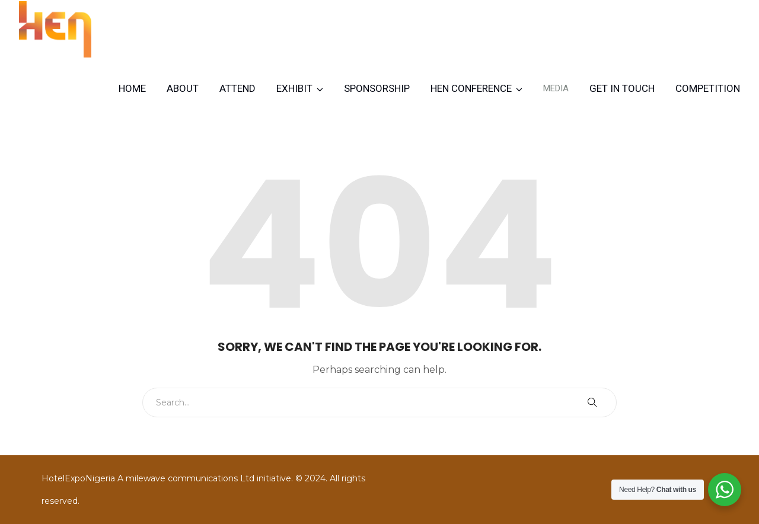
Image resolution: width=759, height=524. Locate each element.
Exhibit (294, 88)
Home (132, 88)
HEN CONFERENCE (471, 88)
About (183, 88)
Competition (707, 88)
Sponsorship (377, 88)
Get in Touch (622, 88)
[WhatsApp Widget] (724, 489)
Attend (237, 88)
